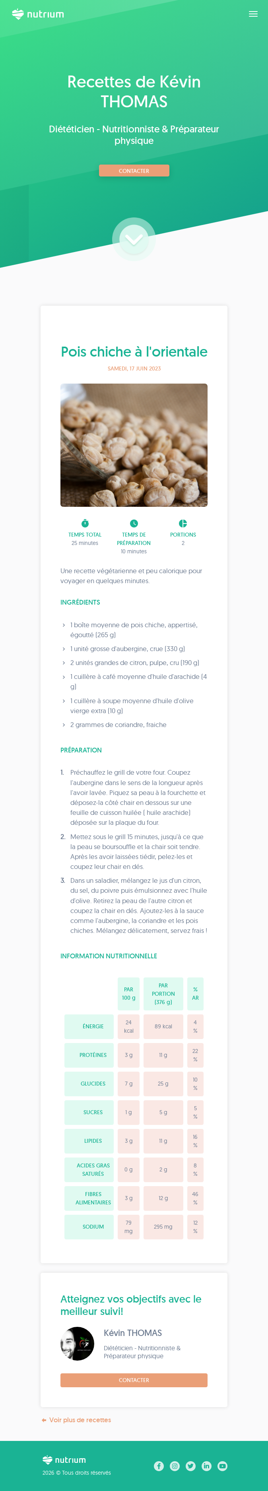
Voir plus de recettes (76, 1420)
